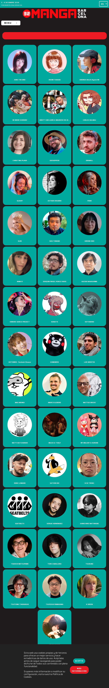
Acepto (79, 661)
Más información (79, 670)
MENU (10, 23)
